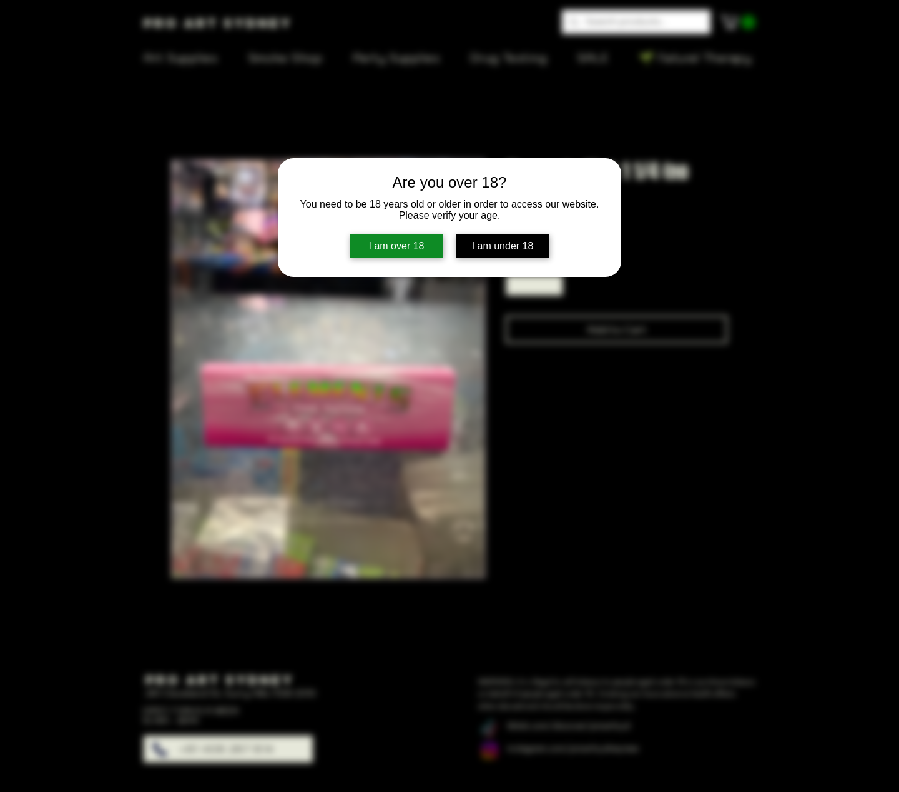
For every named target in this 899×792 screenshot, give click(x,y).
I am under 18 (503, 246)
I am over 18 (397, 246)
